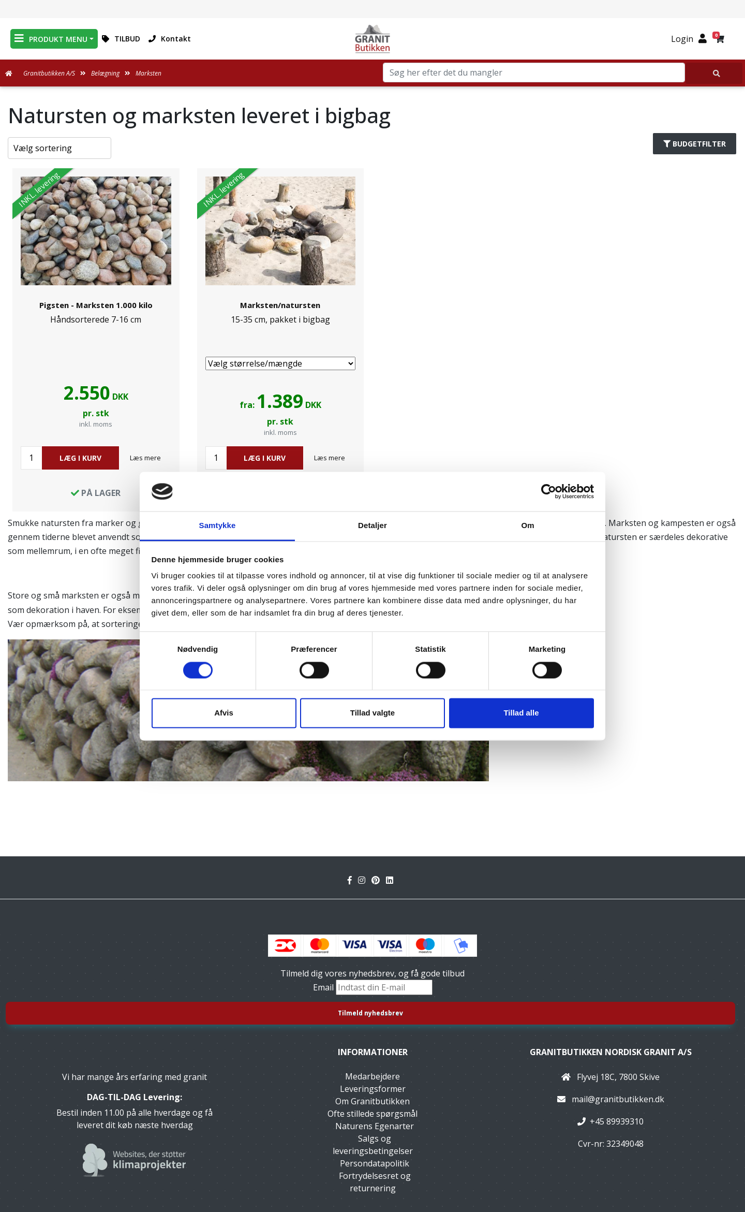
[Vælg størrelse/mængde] (280, 363)
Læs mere (145, 457)
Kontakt (169, 38)
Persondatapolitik (374, 1163)
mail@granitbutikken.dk (618, 1099)
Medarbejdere (372, 1076)
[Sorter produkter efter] (59, 148)
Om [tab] (527, 525)
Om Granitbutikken (372, 1101)
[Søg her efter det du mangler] (714, 73)
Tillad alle (521, 713)
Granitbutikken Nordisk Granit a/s (611, 1052)
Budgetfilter (694, 144)
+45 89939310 (617, 1121)
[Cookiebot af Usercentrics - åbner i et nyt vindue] (548, 491)
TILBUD (121, 38)
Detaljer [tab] (372, 525)
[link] (96, 340)
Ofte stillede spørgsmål (372, 1113)
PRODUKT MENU (50, 38)
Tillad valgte (372, 713)
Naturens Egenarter (374, 1126)
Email (324, 987)
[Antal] (31, 458)
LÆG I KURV (80, 458)
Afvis (223, 713)
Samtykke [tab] (217, 525)
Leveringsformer (373, 1088)
